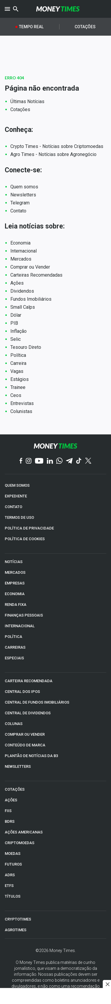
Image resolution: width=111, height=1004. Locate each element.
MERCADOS (15, 572)
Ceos (15, 395)
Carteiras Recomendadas (36, 275)
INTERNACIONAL (20, 626)
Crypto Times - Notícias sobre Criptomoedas (56, 146)
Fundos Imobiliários (31, 299)
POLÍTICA (13, 636)
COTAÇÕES (15, 789)
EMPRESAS (15, 583)
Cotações (85, 26)
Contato (18, 211)
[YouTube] (39, 461)
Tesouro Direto (25, 347)
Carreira (18, 363)
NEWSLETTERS (18, 766)
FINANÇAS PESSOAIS (24, 615)
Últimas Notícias (27, 101)
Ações (17, 283)
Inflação (18, 331)
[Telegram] (69, 461)
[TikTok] (79, 461)
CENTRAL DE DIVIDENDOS (28, 713)
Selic (15, 339)
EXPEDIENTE (16, 496)
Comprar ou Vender (30, 267)
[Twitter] (88, 461)
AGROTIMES (15, 930)
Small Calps (22, 307)
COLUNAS (13, 723)
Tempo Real (31, 26)
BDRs (10, 821)
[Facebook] (21, 461)
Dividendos (22, 291)
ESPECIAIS (14, 658)
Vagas (16, 371)
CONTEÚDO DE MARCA (25, 745)
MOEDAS (12, 853)
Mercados (20, 259)
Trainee (17, 387)
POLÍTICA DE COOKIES (25, 539)
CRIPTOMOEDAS (19, 843)
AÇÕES (11, 800)
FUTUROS (13, 864)
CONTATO (13, 507)
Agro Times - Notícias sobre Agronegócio (53, 154)
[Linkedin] (50, 461)
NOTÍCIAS (13, 561)
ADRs (10, 875)
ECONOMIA (15, 594)
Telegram (20, 203)
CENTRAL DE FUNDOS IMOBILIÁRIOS (37, 702)
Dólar (15, 315)
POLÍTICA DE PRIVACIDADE (29, 528)
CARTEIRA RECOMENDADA (28, 681)
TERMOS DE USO (19, 517)
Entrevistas (22, 403)
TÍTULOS (12, 896)
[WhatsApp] (59, 461)
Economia (20, 243)
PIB (14, 323)
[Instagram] (29, 461)
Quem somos (24, 187)
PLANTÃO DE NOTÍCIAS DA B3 (31, 756)
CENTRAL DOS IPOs (22, 691)
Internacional (23, 251)
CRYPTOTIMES (18, 919)
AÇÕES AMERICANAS (24, 832)
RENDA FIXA (15, 604)
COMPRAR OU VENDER (25, 734)
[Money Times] (58, 9)
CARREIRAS (15, 647)
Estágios (19, 379)
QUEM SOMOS (17, 485)
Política (18, 355)
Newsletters (23, 195)
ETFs (9, 885)
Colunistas (21, 411)
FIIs (8, 810)
